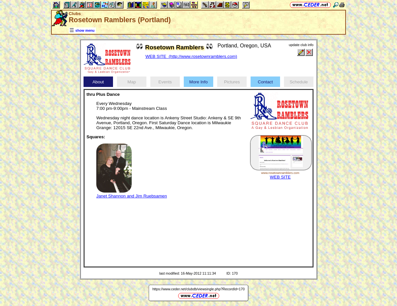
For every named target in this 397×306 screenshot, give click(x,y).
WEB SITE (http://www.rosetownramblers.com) (191, 56)
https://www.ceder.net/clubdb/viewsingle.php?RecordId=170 (198, 289)
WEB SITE (280, 177)
